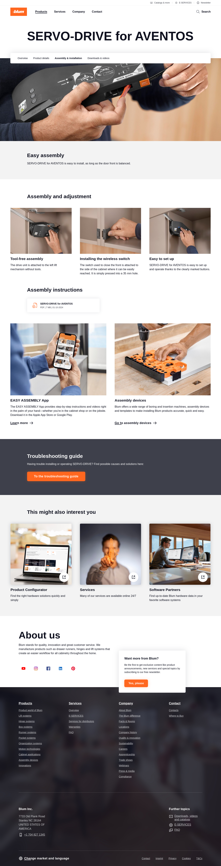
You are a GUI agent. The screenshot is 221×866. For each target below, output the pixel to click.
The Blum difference (129, 715)
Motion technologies (29, 749)
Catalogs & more (160, 2)
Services (75, 703)
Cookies (186, 858)
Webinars (124, 765)
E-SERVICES (183, 2)
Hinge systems (27, 721)
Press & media (126, 771)
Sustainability (126, 743)
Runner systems (27, 732)
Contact (174, 703)
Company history (128, 732)
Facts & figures (127, 721)
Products (25, 703)
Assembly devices (28, 760)
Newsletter (204, 2)
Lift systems (25, 715)
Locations (124, 726)
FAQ (71, 732)
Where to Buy (176, 715)
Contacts (173, 710)
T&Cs (199, 858)
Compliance (125, 776)
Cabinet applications (29, 754)
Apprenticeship (127, 754)
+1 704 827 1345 (34, 834)
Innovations (25, 765)
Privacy (172, 858)
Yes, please (136, 683)
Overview (74, 710)
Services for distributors (81, 721)
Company (126, 703)
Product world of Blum (30, 710)
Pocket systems (27, 738)
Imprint (159, 858)
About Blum (125, 710)
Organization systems (30, 743)
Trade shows (126, 760)
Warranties (74, 726)
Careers (123, 749)
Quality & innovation (129, 738)
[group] (22, 58)
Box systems (25, 726)
